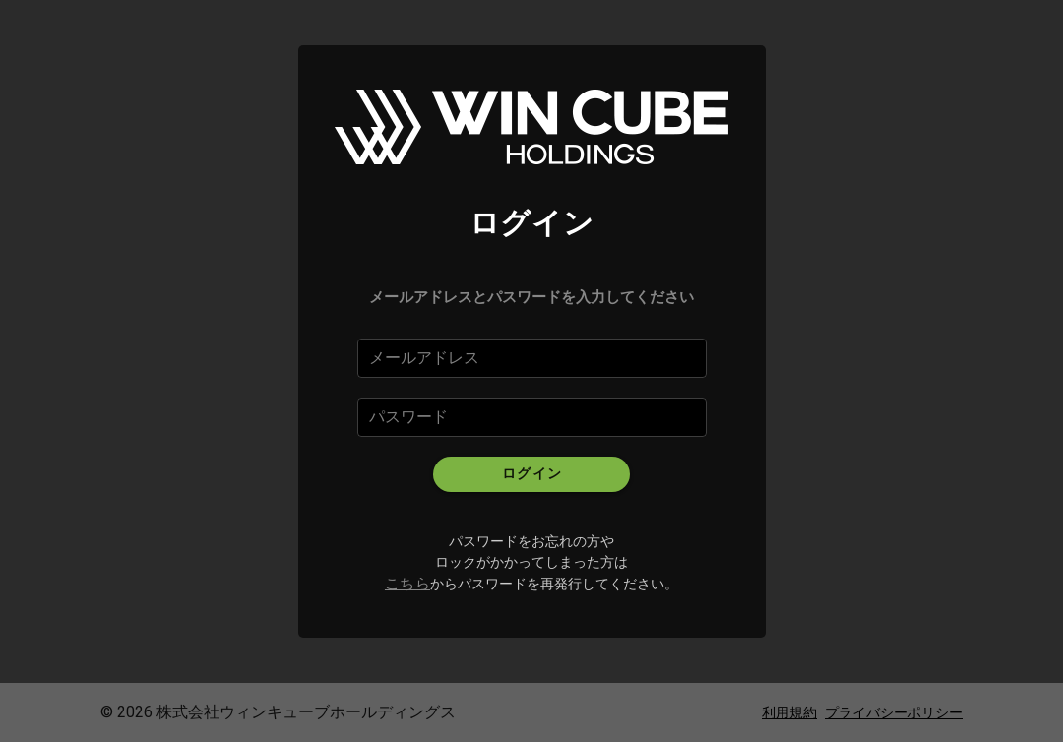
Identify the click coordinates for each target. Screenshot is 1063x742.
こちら (407, 583)
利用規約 (789, 712)
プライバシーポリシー (894, 712)
